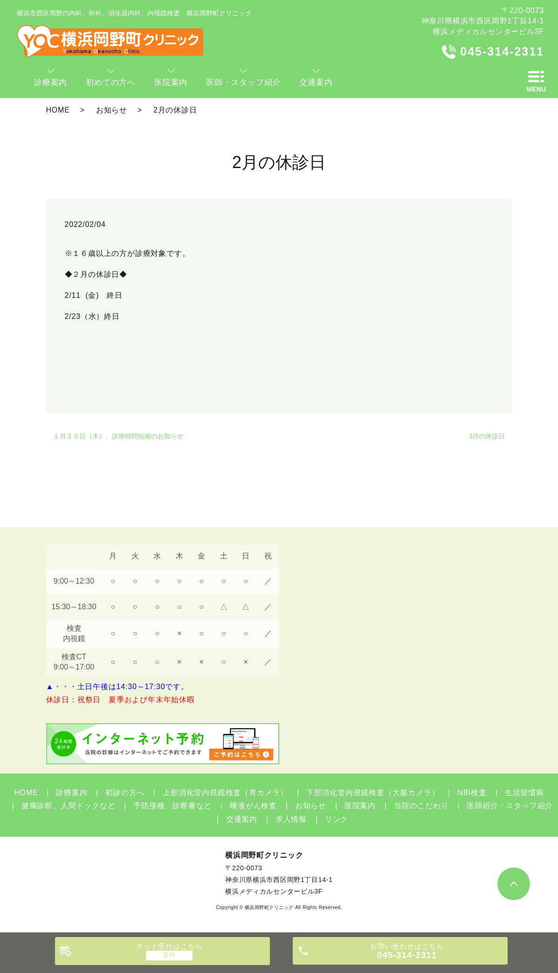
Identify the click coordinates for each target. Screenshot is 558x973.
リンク (336, 819)
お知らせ (111, 110)
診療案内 (71, 793)
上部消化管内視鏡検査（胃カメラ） (225, 793)
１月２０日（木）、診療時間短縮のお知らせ (118, 436)
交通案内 (241, 819)
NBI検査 (472, 793)
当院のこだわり (421, 806)
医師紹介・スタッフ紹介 (510, 806)
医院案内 (360, 806)
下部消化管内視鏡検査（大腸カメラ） (373, 793)
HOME (58, 110)
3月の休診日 (487, 436)
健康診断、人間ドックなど (68, 806)
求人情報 (291, 819)
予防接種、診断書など (172, 806)
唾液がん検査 (253, 806)
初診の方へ (125, 793)
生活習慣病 (524, 793)
